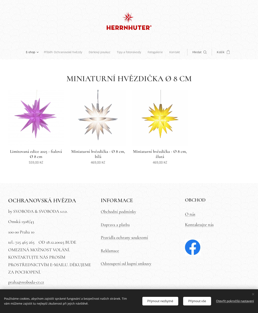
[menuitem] (31, 52)
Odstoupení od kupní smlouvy (126, 263)
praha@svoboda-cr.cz (26, 282)
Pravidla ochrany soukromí (124, 237)
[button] (201, 52)
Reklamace (110, 250)
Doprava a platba (115, 224)
